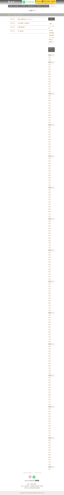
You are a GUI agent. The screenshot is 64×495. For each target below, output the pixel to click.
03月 (49, 69)
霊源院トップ (10, 14)
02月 (49, 67)
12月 (49, 59)
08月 (49, 81)
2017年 (49, 281)
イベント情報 (51, 27)
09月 (49, 83)
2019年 (49, 218)
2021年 (49, 156)
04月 (49, 71)
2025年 (49, 55)
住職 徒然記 (51, 35)
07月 (49, 79)
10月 (49, 86)
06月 (49, 76)
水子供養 (23, 6)
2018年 (49, 250)
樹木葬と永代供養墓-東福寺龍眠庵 (32, 487)
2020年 (49, 187)
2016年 (49, 312)
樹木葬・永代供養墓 (13, 6)
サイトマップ (38, 472)
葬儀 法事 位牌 (31, 6)
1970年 (49, 466)
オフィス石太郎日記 (51, 38)
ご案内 (50, 23)
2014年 (49, 375)
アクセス (46, 6)
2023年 (49, 93)
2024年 (49, 62)
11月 (49, 88)
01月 (49, 57)
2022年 (49, 124)
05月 (49, 74)
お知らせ (53, 6)
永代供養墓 (51, 32)
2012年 (49, 437)
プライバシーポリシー (28, 472)
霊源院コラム (51, 42)
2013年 (49, 406)
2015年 (49, 344)
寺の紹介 (39, 6)
